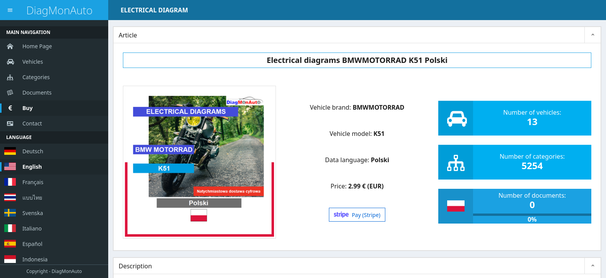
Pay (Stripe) (357, 215)
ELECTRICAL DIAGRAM (154, 10)
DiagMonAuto (59, 10)
